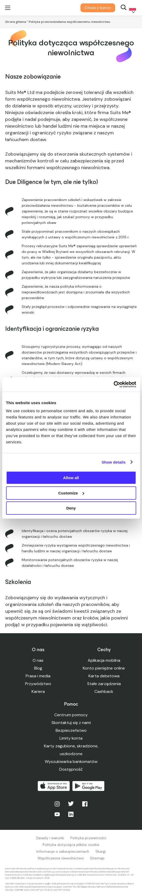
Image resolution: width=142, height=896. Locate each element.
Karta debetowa (103, 676)
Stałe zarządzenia (104, 683)
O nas (38, 660)
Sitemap (97, 858)
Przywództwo (38, 683)
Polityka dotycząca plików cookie (71, 844)
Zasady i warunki (50, 838)
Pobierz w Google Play (88, 786)
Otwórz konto (98, 7)
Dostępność (71, 769)
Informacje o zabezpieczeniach (62, 851)
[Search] (123, 8)
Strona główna (15, 22)
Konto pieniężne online (104, 668)
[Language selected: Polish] (131, 7)
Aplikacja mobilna (104, 660)
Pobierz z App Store (54, 786)
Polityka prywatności (88, 838)
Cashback (103, 691)
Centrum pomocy (71, 715)
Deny (71, 508)
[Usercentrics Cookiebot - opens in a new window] (113, 384)
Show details (114, 462)
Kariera (38, 691)
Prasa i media (38, 676)
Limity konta (71, 738)
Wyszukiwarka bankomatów (71, 761)
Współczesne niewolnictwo (61, 858)
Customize (71, 493)
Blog (38, 668)
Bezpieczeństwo (71, 730)
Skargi (100, 851)
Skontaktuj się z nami (71, 722)
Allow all (71, 477)
